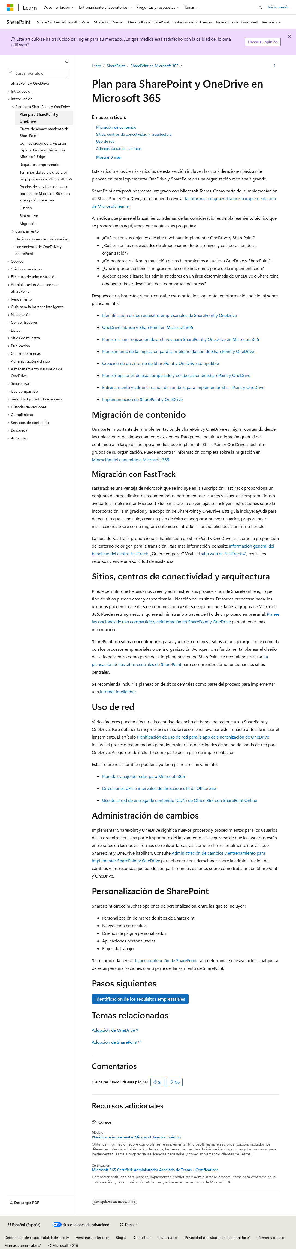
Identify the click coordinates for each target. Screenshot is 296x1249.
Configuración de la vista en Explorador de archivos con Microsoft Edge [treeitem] (43, 150)
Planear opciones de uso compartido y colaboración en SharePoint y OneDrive (176, 375)
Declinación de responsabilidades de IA (36, 1237)
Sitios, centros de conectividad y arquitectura (134, 134)
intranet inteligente (118, 691)
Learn (96, 65)
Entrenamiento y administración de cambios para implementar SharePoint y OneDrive (183, 387)
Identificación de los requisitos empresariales (140, 999)
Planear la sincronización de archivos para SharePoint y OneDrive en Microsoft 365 (180, 339)
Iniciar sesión (278, 7)
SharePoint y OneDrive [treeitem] (30, 83)
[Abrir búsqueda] (260, 7)
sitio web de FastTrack (221, 553)
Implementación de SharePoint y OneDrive (142, 399)
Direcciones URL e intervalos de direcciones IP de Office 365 (159, 788)
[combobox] (37, 73)
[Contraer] (67, 62)
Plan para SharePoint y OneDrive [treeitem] (39, 118)
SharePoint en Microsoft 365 (155, 65)
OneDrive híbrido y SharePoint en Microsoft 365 (147, 327)
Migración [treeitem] (28, 223)
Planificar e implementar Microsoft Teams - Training (136, 1137)
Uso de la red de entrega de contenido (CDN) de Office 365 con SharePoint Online (179, 800)
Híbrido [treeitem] (26, 207)
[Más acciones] (274, 65)
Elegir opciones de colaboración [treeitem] (41, 239)
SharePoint (116, 65)
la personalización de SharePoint (166, 960)
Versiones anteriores (92, 1237)
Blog (119, 1237)
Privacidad (165, 1237)
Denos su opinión (263, 41)
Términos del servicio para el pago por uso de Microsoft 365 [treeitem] (46, 175)
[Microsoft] (10, 7)
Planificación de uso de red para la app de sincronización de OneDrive (203, 737)
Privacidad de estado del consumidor (215, 1237)
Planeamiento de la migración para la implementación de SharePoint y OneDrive (178, 351)
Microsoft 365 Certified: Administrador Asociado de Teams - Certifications (155, 1169)
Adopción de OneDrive (113, 1030)
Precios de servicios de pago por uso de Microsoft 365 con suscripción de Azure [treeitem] (45, 193)
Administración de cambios (118, 148)
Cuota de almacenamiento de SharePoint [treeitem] (44, 132)
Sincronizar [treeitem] (29, 215)
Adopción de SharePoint (114, 1042)
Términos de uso (270, 1237)
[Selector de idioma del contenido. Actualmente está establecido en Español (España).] (24, 1224)
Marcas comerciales (20, 1245)
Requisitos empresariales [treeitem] (40, 164)
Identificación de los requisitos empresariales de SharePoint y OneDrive (169, 315)
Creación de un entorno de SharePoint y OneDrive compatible (160, 363)
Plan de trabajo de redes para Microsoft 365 (143, 776)
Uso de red (105, 141)
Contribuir (142, 1237)
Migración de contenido (116, 127)
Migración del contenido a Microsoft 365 (130, 459)
